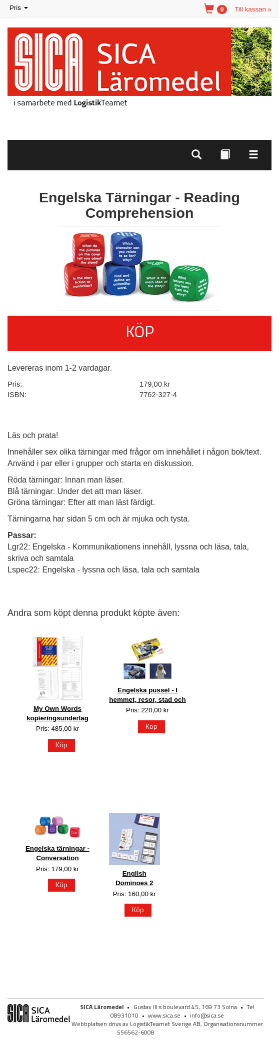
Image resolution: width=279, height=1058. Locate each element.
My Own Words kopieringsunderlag (57, 713)
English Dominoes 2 (135, 878)
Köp (140, 331)
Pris (19, 8)
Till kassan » (253, 9)
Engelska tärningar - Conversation (58, 853)
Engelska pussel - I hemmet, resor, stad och (147, 694)
